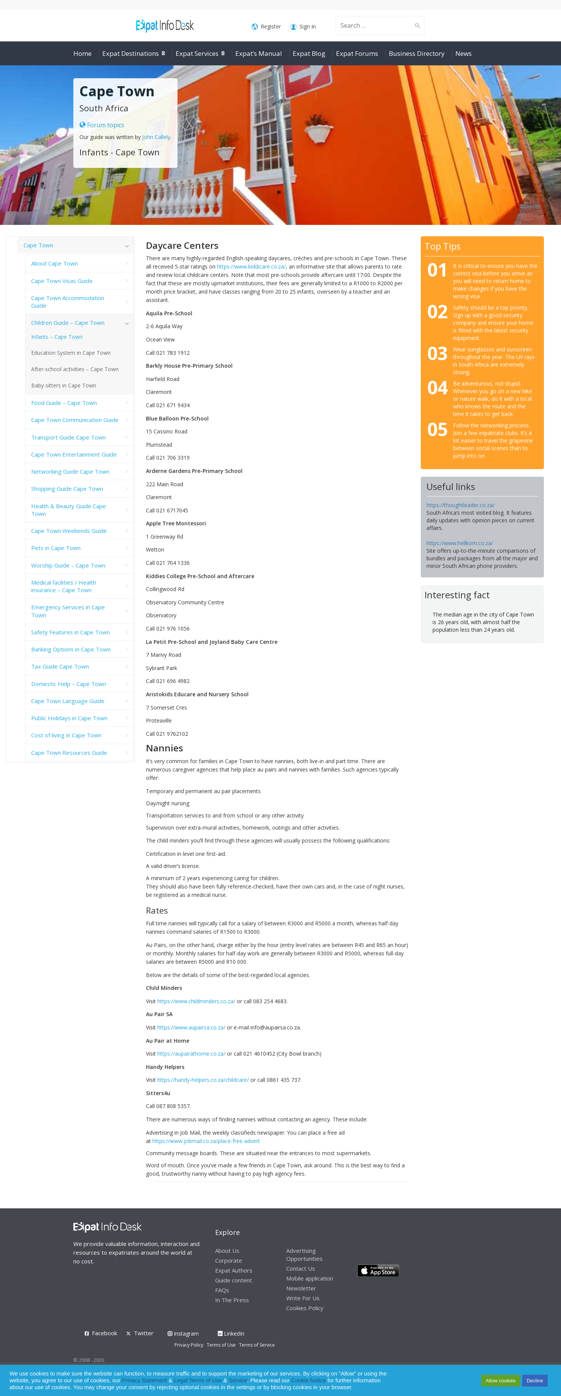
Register (266, 27)
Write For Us (303, 1298)
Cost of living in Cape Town (66, 735)
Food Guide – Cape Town (64, 402)
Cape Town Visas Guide (62, 281)
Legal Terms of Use (198, 1380)
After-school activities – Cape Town (75, 369)
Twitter (144, 1333)
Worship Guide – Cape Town (68, 565)
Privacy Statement (144, 1380)
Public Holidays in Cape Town (69, 718)
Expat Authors (233, 1270)
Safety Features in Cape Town (70, 632)
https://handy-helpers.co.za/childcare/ (203, 1079)
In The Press (232, 1300)
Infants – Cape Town (56, 336)
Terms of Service (257, 1345)
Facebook (104, 1333)
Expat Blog (309, 53)
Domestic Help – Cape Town (68, 684)
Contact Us (300, 1268)
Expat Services (197, 53)
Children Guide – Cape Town (68, 322)
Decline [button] (535, 1380)
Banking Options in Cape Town (71, 649)
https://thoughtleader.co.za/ (460, 505)
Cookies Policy (304, 1308)
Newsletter (301, 1288)
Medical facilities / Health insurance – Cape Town (63, 586)
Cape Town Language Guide (68, 701)
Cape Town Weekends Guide (69, 530)
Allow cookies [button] (501, 1380)
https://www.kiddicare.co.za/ (251, 266)
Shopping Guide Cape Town (67, 488)
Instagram (183, 1333)
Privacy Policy (188, 1345)
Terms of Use (221, 1345)
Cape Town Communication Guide (75, 420)
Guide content (233, 1280)
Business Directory (417, 53)
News (463, 53)
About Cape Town (54, 263)
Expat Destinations (130, 53)
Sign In (303, 27)
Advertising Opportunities (304, 1254)
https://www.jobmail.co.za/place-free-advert (206, 1141)
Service (238, 1380)
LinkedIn (231, 1333)
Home (82, 53)
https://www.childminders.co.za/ (196, 1001)
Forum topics (101, 125)
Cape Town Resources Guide (69, 752)
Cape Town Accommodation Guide (67, 301)
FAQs (222, 1290)
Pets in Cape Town (56, 548)
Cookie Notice (308, 1380)
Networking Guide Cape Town (70, 471)
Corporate (228, 1260)
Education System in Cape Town (71, 352)
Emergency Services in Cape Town (68, 610)
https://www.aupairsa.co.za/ (191, 1027)
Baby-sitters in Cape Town (63, 385)
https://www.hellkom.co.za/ (459, 543)
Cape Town (38, 245)
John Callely (156, 137)
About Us (227, 1250)
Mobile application (309, 1278)
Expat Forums (357, 53)
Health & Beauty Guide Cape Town (68, 509)
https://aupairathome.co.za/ (191, 1053)
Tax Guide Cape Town (60, 666)
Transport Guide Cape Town (68, 437)
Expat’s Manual (258, 53)
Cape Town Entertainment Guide (74, 454)
